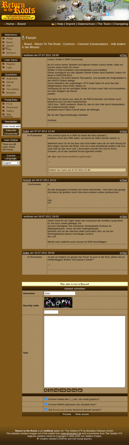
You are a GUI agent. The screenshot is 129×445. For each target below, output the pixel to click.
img (56, 390)
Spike (26, 131)
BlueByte (11, 92)
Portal (9, 38)
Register (10, 64)
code (62, 390)
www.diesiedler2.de (71, 433)
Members (11, 53)
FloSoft (27, 180)
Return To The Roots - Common (55, 44)
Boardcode (58, 409)
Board (22, 24)
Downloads (12, 107)
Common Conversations (93, 44)
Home (10, 24)
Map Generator (7, 115)
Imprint (70, 24)
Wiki (8, 85)
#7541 (123, 55)
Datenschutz (86, 24)
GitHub (10, 82)
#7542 (123, 131)
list (68, 390)
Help (60, 24)
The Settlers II (10, 90)
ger (80, 390)
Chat (8, 49)
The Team (104, 24)
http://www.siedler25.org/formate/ (74, 156)
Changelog (120, 24)
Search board (8, 46)
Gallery (10, 111)
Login (9, 67)
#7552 (123, 253)
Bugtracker (12, 78)
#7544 (123, 180)
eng (74, 390)
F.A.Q (9, 104)
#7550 (123, 216)
